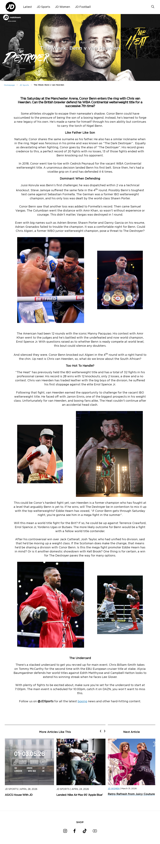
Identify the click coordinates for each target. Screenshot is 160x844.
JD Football (83, 7)
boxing (82, 701)
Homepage (9, 85)
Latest (27, 7)
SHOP (80, 822)
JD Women (62, 7)
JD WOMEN (114, 789)
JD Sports (43, 7)
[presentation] (100, 731)
